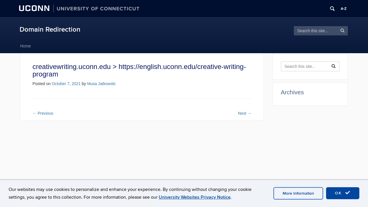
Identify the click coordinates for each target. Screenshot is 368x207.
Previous (42, 113)
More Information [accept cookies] (298, 193)
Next (245, 113)
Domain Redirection (50, 29)
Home (25, 46)
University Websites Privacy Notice (195, 197)
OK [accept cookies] (342, 192)
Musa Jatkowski (101, 83)
